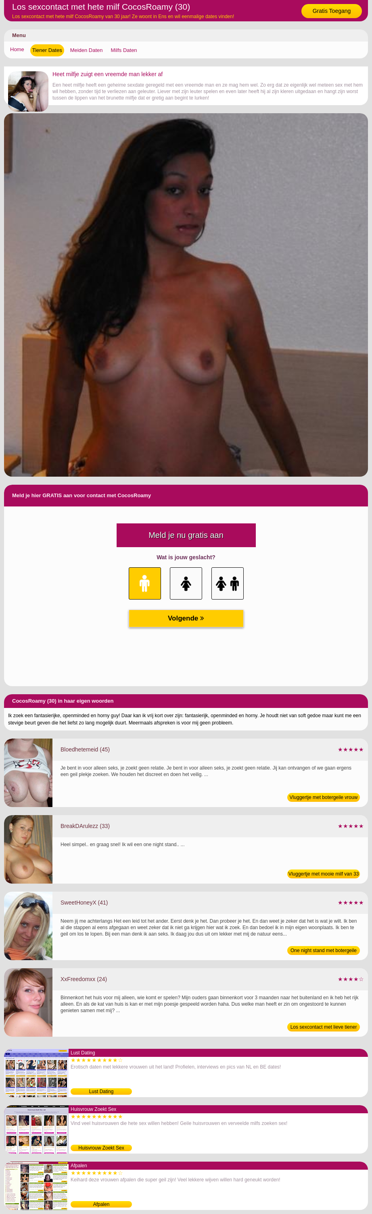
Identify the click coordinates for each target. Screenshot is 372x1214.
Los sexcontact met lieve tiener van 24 (323, 1027)
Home (17, 49)
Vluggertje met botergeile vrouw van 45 (324, 798)
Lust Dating (101, 1091)
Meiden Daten (86, 50)
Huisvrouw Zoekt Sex (101, 1148)
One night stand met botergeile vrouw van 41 (323, 951)
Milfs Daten (124, 50)
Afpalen (101, 1204)
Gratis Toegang (332, 11)
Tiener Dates (47, 50)
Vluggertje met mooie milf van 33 (323, 874)
